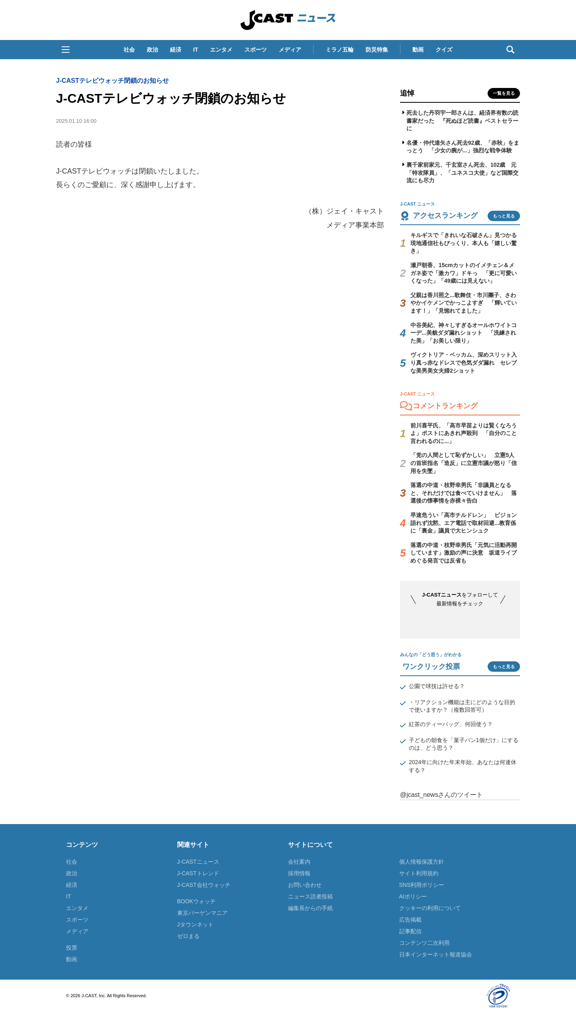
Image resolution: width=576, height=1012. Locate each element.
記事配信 (410, 931)
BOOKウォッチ (196, 901)
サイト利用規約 (418, 873)
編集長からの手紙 (310, 908)
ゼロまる (188, 936)
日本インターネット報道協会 (435, 954)
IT (195, 49)
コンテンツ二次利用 (424, 943)
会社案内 (299, 861)
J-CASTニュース (198, 861)
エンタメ (221, 49)
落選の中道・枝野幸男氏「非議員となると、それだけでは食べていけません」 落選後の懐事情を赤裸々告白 (463, 493)
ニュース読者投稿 (310, 896)
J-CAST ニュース (288, 20)
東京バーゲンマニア (202, 913)
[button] (65, 49)
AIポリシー (413, 896)
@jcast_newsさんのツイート (441, 794)
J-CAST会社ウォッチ (203, 885)
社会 (129, 49)
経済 (175, 49)
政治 (152, 49)
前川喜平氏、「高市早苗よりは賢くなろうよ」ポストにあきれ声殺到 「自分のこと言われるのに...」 (463, 433)
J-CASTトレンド (198, 873)
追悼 (407, 93)
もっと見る (504, 216)
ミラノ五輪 (340, 49)
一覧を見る (504, 93)
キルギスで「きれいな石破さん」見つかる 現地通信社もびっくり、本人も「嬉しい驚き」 (466, 243)
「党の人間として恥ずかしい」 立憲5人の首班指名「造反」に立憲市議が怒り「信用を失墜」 (463, 463)
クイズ (444, 49)
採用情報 (299, 873)
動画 (418, 49)
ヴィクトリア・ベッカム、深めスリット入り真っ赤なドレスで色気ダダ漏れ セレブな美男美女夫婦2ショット (463, 362)
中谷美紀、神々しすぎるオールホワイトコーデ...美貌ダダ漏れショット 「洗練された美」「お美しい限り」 (463, 333)
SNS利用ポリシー (421, 885)
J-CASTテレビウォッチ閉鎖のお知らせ (112, 80)
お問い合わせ (305, 885)
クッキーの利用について (430, 908)
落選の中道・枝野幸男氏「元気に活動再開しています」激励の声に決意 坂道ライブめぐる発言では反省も (463, 553)
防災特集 (377, 49)
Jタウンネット (195, 924)
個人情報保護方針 (421, 861)
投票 (71, 947)
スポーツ (255, 49)
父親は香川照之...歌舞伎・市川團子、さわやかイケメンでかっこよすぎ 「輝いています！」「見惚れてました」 (463, 303)
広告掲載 (410, 919)
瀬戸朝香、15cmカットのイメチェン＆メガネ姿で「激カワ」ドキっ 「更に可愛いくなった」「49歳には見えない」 (463, 273)
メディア (290, 49)
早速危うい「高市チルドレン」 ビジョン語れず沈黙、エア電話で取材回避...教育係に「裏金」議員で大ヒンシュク (463, 523)
